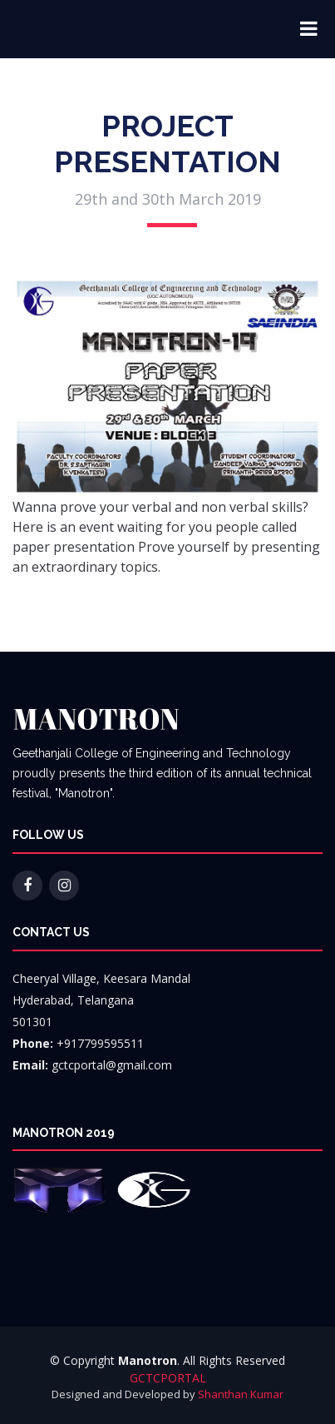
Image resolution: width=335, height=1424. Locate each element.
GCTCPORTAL (168, 1378)
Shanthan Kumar (240, 1394)
